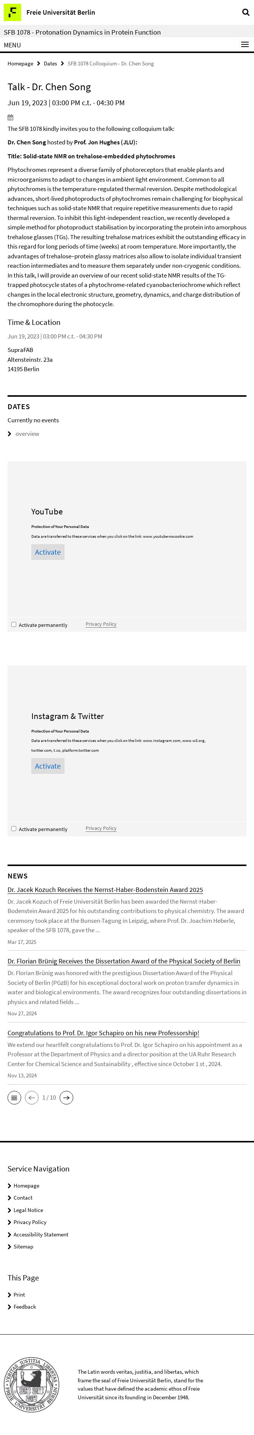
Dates (50, 63)
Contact (23, 1197)
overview (23, 433)
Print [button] (19, 1294)
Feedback (25, 1306)
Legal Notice (28, 1210)
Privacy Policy (101, 623)
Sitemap (23, 1246)
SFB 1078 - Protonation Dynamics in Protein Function (82, 31)
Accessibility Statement (41, 1234)
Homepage (20, 63)
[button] (14, 1097)
